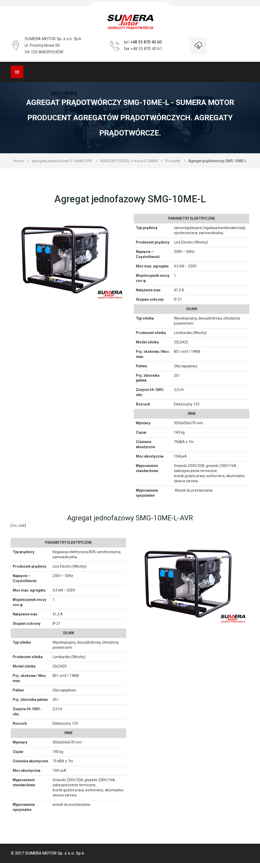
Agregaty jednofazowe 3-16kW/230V (61, 161)
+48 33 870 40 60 (146, 42)
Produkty (173, 161)
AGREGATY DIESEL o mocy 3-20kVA (129, 161)
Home (18, 161)
